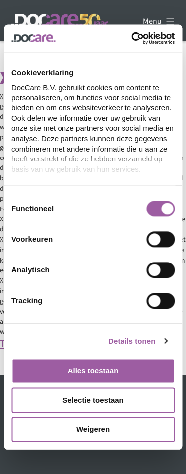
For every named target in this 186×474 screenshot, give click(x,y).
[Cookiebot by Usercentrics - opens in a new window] (132, 38)
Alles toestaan (93, 371)
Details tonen (131, 341)
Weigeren (93, 429)
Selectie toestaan (93, 400)
